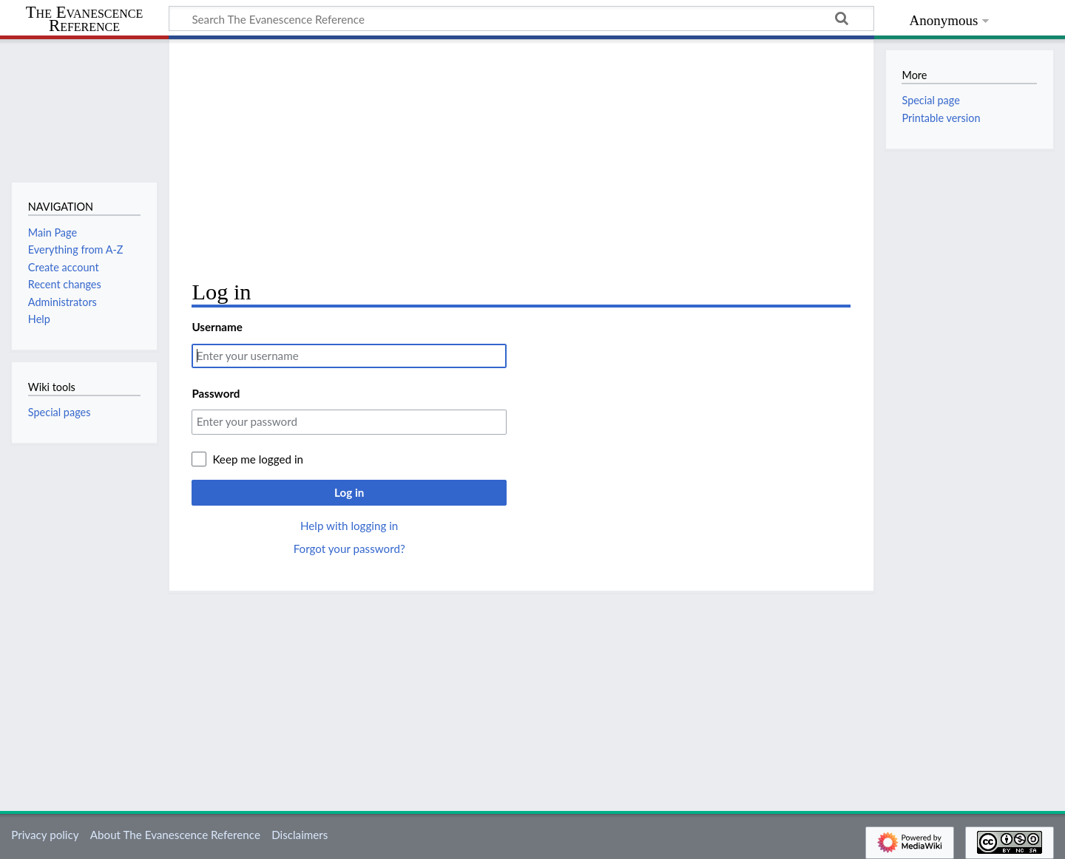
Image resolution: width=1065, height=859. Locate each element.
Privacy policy (44, 834)
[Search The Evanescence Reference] (521, 18)
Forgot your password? (349, 548)
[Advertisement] (521, 159)
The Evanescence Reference (84, 19)
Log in (349, 492)
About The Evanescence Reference (175, 834)
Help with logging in (349, 525)
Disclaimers (299, 834)
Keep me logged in (257, 459)
